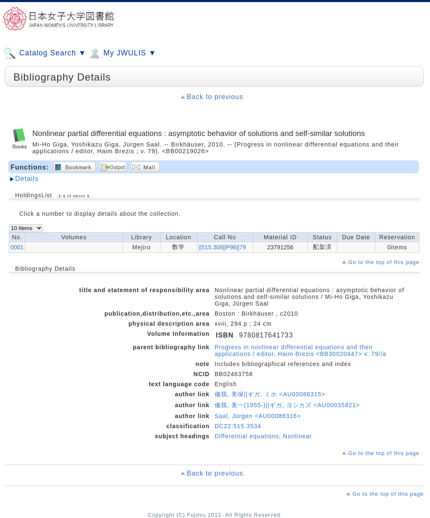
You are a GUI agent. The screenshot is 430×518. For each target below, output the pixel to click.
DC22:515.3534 (238, 426)
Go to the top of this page (384, 262)
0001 (17, 247)
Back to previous (215, 96)
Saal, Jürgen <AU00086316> (258, 416)
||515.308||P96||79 (222, 247)
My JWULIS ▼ (122, 53)
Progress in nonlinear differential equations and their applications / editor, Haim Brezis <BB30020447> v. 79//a (300, 350)
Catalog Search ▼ (44, 53)
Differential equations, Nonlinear (263, 436)
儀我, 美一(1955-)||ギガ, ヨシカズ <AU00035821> (287, 405)
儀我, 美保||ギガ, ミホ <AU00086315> (270, 394)
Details (27, 178)
